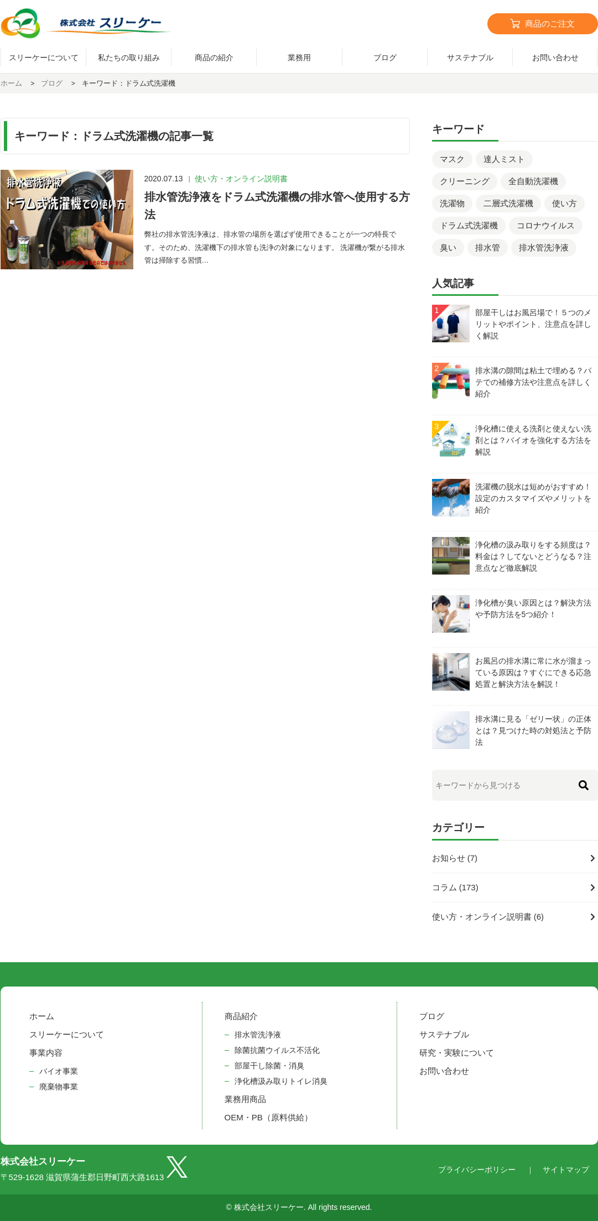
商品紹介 (241, 1016)
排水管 (487, 247)
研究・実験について (456, 1052)
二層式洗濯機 (508, 203)
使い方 (564, 203)
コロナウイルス (546, 225)
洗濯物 (452, 203)
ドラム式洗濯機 (469, 225)
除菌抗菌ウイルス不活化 (277, 1050)
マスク (452, 159)
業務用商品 (245, 1099)
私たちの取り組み (129, 57)
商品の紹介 (214, 57)
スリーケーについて (44, 57)
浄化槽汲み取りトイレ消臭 (281, 1081)
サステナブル (470, 57)
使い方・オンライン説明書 (241, 178)
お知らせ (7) (455, 858)
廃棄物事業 (58, 1086)
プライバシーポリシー (477, 1169)
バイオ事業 (58, 1071)
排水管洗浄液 (544, 247)
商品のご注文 (550, 23)
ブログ (385, 57)
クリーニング (465, 181)
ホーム (41, 1016)
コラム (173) (455, 887)
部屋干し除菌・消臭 (269, 1065)
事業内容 (46, 1052)
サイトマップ (566, 1169)
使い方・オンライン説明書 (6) (488, 916)
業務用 (299, 57)
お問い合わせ (444, 1071)
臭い (448, 247)
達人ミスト (504, 159)
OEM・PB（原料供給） (269, 1117)
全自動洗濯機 (533, 181)
